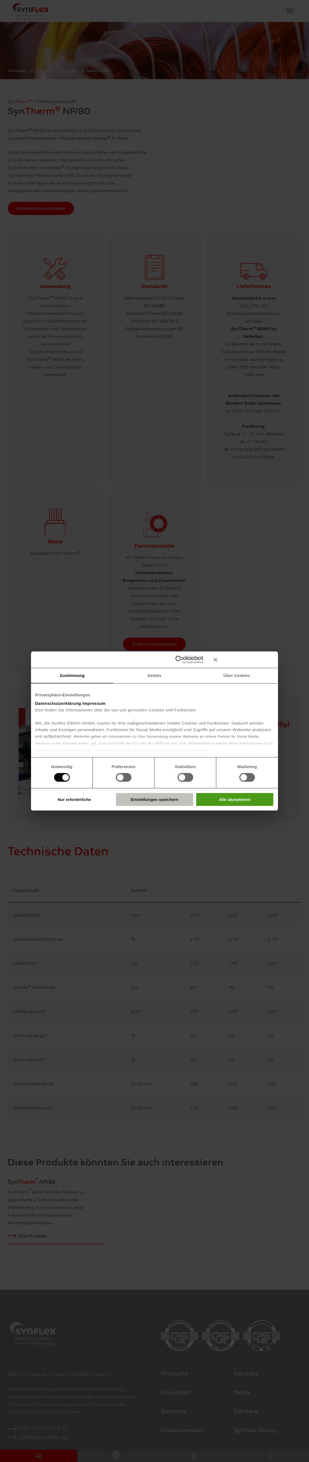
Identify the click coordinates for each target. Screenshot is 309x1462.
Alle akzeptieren (234, 799)
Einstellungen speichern (154, 799)
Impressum (94, 703)
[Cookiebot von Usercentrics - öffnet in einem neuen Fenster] (179, 659)
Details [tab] (154, 675)
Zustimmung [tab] (72, 675)
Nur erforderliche (74, 799)
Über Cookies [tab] (236, 675)
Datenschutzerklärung (58, 703)
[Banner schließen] (244, 659)
